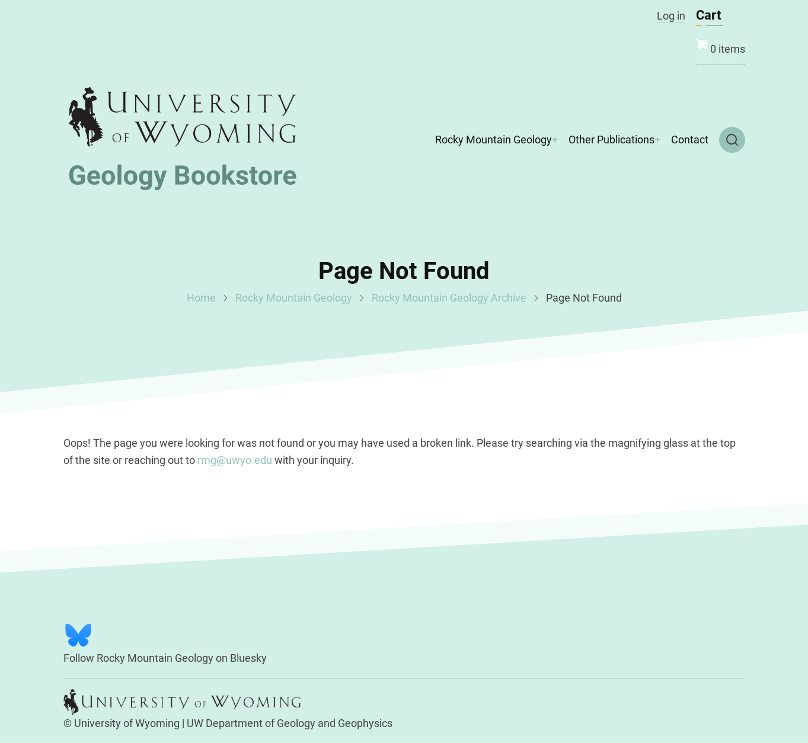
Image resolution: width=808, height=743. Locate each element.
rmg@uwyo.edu (234, 460)
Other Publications (611, 139)
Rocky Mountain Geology (493, 139)
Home (201, 298)
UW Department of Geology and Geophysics (289, 723)
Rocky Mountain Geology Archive (449, 298)
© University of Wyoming (121, 723)
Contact (689, 139)
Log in (671, 15)
